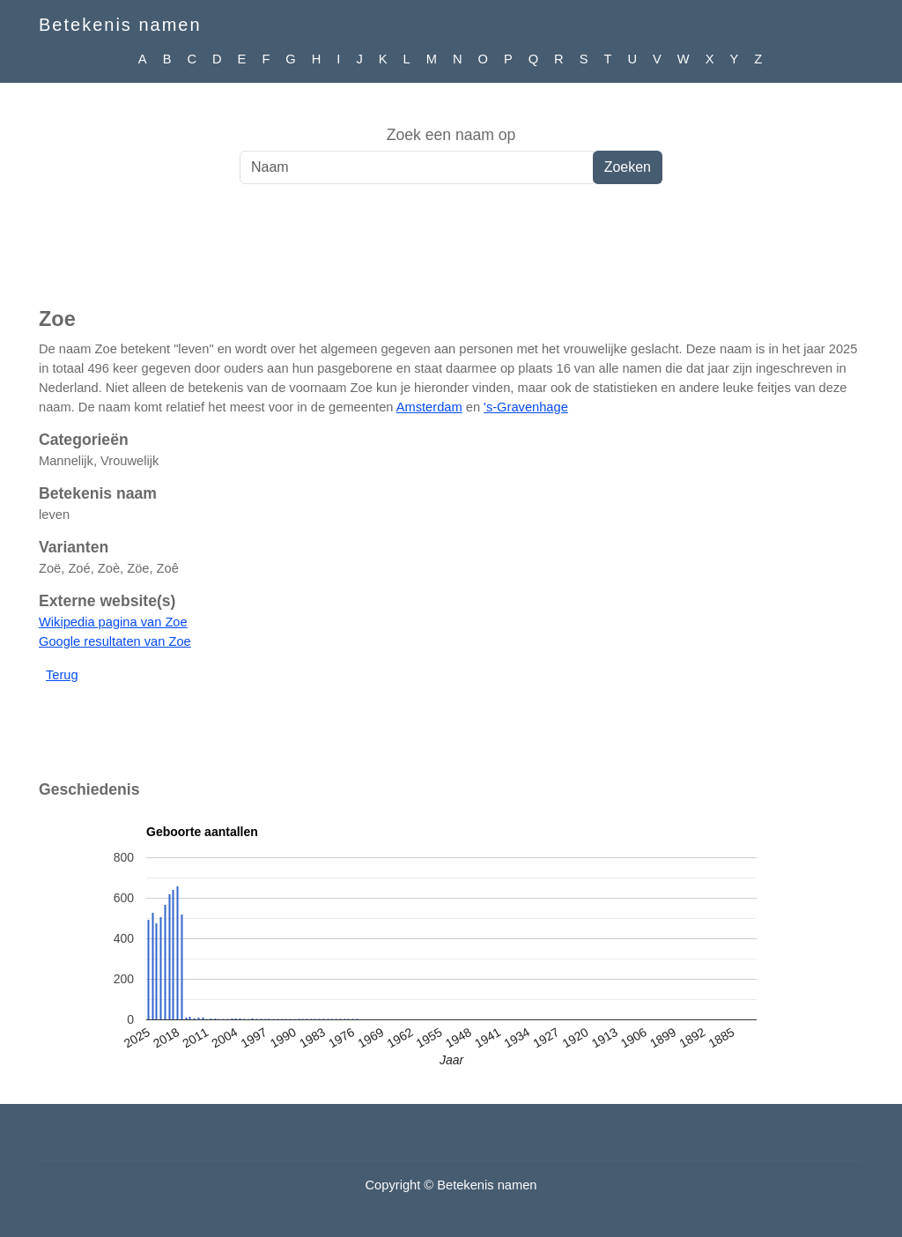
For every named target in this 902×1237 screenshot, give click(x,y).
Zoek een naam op (451, 135)
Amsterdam (429, 407)
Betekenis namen (120, 24)
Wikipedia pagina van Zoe (113, 622)
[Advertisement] (451, 254)
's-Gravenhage (526, 407)
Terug (62, 675)
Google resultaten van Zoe (115, 641)
